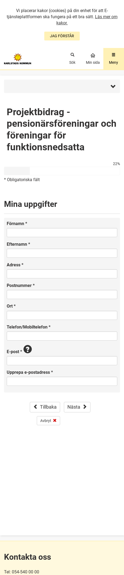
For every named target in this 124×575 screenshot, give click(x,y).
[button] (62, 86)
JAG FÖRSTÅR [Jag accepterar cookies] (62, 36)
